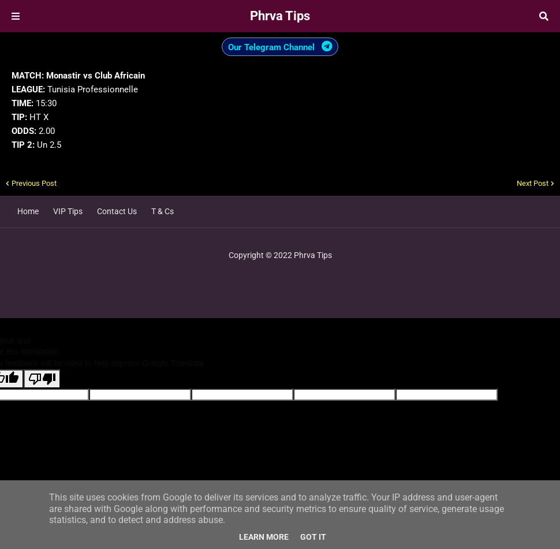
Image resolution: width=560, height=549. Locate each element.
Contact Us (117, 211)
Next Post (532, 183)
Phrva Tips (280, 16)
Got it (313, 536)
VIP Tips (68, 211)
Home (28, 211)
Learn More (264, 536)
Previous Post (34, 183)
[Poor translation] (42, 379)
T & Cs (162, 211)
